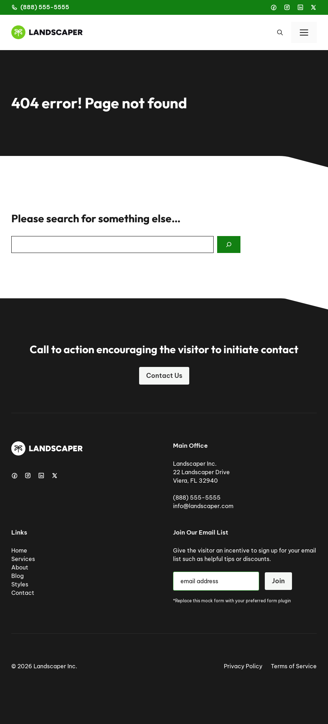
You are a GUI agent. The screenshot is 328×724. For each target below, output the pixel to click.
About (19, 567)
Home (19, 550)
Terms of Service (294, 666)
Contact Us (164, 376)
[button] (280, 32)
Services (23, 558)
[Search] (228, 244)
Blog (17, 575)
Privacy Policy (243, 666)
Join (278, 581)
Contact (22, 592)
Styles (19, 584)
